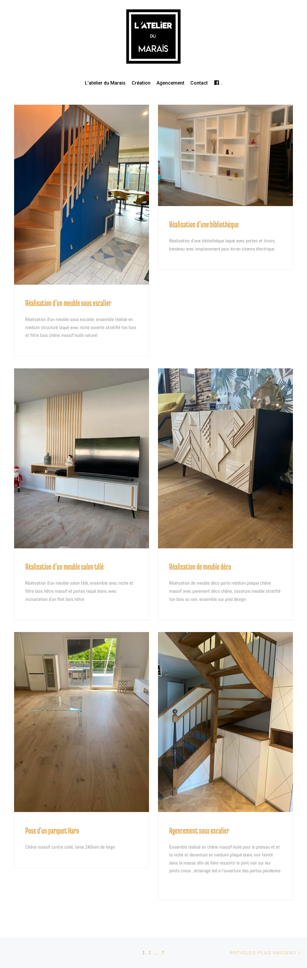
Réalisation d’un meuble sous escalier (68, 302)
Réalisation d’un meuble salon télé (64, 566)
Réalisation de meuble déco (200, 566)
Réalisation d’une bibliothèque (204, 224)
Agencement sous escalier (199, 830)
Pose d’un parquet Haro (52, 830)
